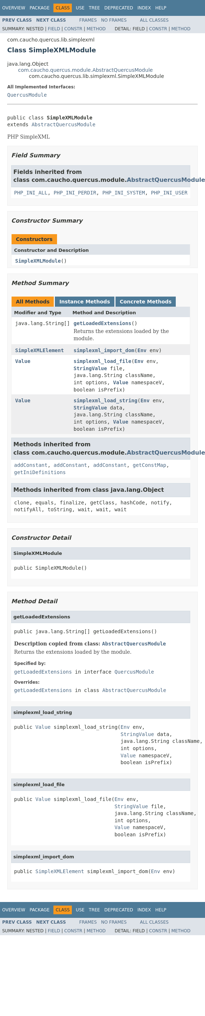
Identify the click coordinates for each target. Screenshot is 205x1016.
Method (96, 28)
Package (39, 7)
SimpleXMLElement (39, 350)
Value (22, 361)
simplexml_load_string (106, 400)
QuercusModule (27, 95)
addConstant (31, 465)
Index (144, 7)
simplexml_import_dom (104, 350)
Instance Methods (84, 302)
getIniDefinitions (40, 472)
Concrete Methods (146, 302)
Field (54, 28)
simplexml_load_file (102, 361)
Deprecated (118, 7)
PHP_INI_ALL (31, 193)
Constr (73, 28)
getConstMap (149, 465)
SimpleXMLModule (38, 261)
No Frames (114, 20)
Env (142, 350)
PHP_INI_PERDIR (75, 193)
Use (80, 7)
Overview (13, 7)
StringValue (90, 368)
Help (160, 7)
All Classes (154, 20)
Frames (88, 20)
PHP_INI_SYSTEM (123, 193)
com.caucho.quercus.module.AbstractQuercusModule (85, 70)
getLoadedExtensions (102, 323)
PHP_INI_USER (169, 193)
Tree (94, 7)
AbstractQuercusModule (63, 124)
